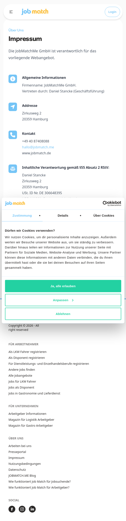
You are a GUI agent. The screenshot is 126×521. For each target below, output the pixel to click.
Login (112, 12)
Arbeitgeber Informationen (27, 414)
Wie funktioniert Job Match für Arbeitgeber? (38, 487)
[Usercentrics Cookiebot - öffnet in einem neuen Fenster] (102, 203)
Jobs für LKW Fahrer (22, 381)
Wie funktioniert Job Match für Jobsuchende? (39, 481)
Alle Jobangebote (20, 375)
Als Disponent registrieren (26, 358)
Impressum (16, 458)
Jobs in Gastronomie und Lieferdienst (34, 393)
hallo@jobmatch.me (38, 147)
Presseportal (17, 452)
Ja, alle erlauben (62, 286)
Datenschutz (17, 470)
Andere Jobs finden (21, 370)
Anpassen (63, 300)
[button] (35, 12)
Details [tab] (63, 215)
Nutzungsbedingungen (24, 464)
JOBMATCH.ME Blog (22, 476)
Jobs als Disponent (21, 387)
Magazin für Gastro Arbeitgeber (30, 425)
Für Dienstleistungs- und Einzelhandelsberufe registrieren (48, 364)
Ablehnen (63, 314)
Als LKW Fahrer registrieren (27, 352)
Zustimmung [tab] (22, 215)
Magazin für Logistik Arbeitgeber (31, 420)
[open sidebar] (11, 12)
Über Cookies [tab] (103, 215)
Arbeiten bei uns (19, 446)
